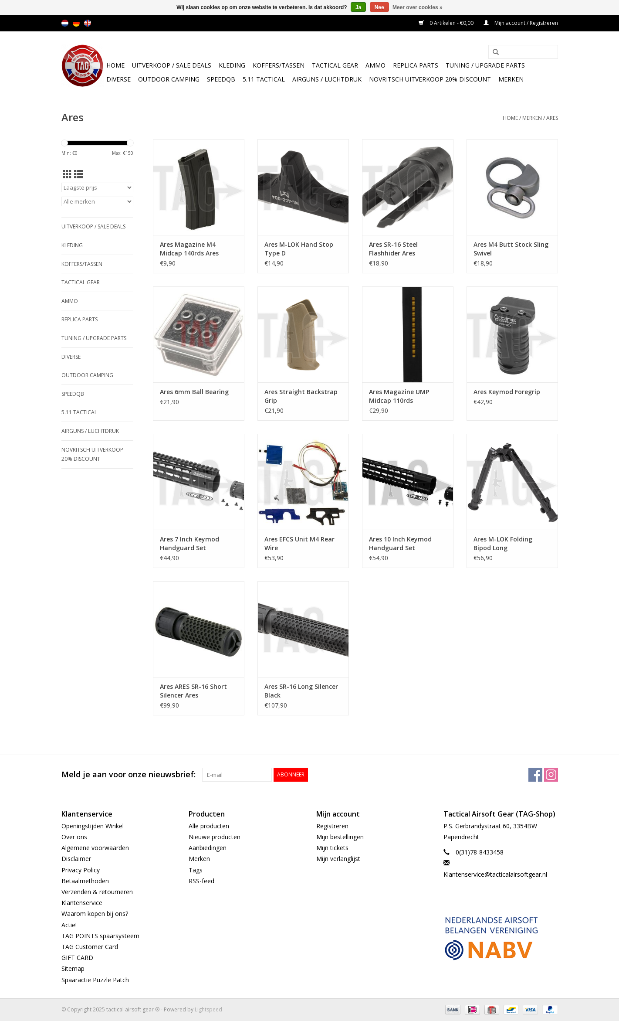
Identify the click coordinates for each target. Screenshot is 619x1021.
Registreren (332, 826)
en (87, 23)
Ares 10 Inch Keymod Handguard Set (400, 543)
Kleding (232, 65)
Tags (196, 870)
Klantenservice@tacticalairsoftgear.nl (495, 874)
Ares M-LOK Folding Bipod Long (503, 543)
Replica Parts (415, 65)
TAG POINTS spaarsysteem (100, 936)
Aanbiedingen (208, 848)
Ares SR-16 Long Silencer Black (301, 690)
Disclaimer (76, 858)
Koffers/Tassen (278, 65)
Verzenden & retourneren (97, 892)
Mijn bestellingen (340, 837)
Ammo (375, 65)
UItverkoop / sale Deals (171, 65)
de (76, 23)
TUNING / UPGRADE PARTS (485, 65)
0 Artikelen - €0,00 (447, 23)
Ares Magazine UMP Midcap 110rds (399, 396)
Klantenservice (81, 902)
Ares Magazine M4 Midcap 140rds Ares (189, 248)
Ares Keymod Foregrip (507, 392)
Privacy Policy (80, 870)
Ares (552, 118)
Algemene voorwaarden (95, 848)
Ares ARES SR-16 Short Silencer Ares (193, 690)
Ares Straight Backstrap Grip (301, 396)
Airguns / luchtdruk (327, 79)
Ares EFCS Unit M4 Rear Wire (299, 543)
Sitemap (73, 968)
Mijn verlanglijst (338, 858)
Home (115, 65)
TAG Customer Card (89, 947)
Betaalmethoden (85, 881)
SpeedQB (221, 79)
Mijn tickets (332, 848)
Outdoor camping (169, 79)
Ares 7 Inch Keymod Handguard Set (189, 543)
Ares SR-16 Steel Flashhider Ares (393, 248)
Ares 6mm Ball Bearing (194, 392)
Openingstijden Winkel (92, 826)
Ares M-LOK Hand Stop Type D (298, 248)
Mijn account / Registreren (521, 23)
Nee (379, 7)
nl (64, 23)
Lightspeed (208, 1009)
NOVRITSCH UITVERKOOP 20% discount (430, 79)
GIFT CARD (77, 957)
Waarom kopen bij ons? (94, 913)
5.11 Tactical (264, 79)
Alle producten (209, 826)
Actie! (69, 925)
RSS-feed (201, 881)
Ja (358, 7)
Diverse (118, 79)
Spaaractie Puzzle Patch (95, 980)
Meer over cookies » (417, 7)
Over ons (74, 837)
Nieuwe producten (214, 837)
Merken (511, 79)
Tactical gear (335, 65)
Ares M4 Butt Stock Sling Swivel (511, 248)
